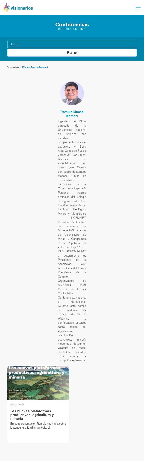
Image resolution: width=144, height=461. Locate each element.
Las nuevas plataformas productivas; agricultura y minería (32, 415)
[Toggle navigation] (138, 8)
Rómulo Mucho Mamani (72, 114)
